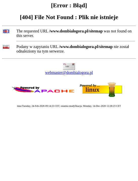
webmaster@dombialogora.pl (69, 72)
